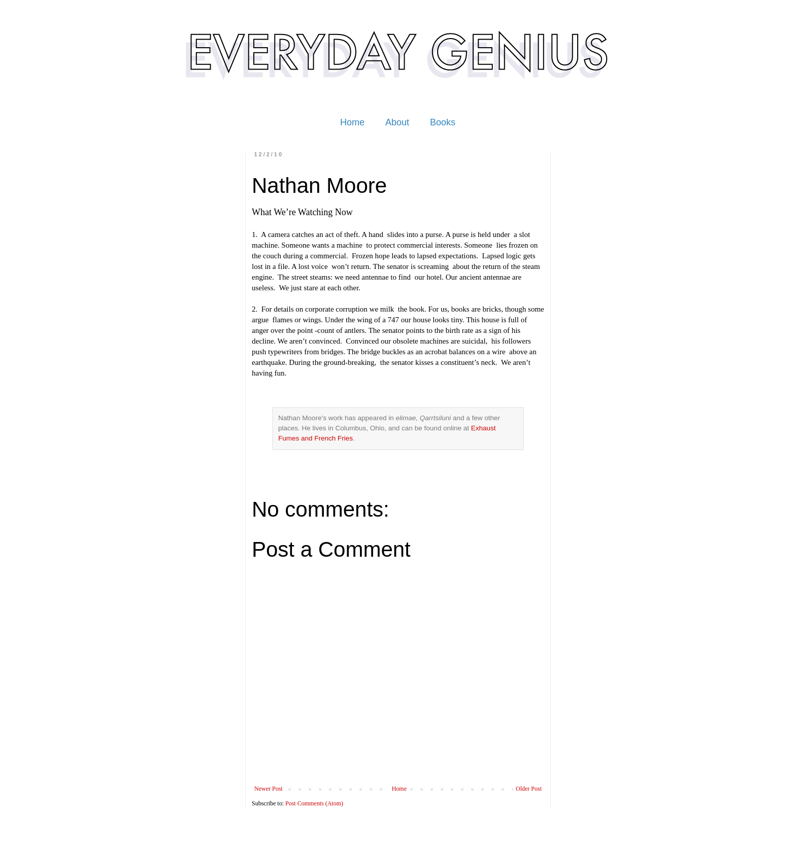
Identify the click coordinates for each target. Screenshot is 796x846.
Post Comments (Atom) (314, 803)
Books (442, 122)
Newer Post (268, 788)
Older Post (529, 788)
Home (352, 122)
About (397, 122)
